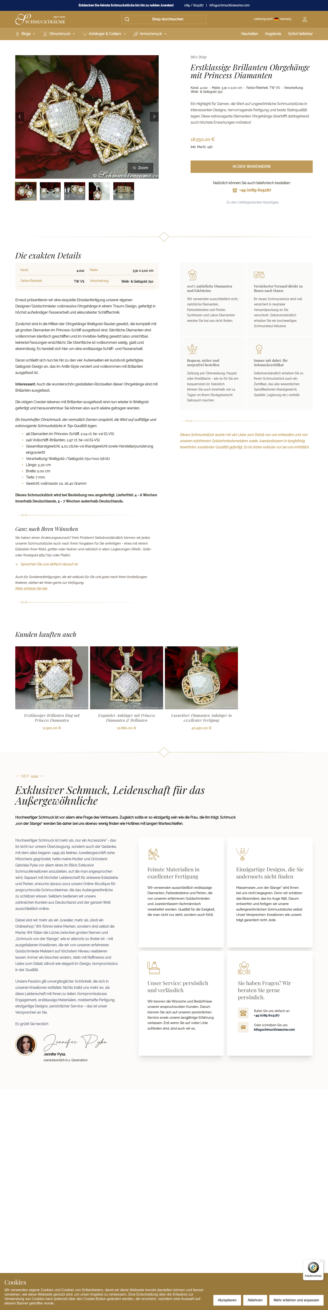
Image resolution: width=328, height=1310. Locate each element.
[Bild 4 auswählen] (99, 191)
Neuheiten (249, 34)
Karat (24, 270)
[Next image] (154, 117)
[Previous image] (19, 117)
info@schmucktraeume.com (229, 5)
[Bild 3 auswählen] (74, 191)
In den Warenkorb (252, 166)
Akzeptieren (227, 1300)
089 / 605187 (193, 5)
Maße (94, 270)
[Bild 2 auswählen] (50, 191)
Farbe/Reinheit (31, 281)
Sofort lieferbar (300, 34)
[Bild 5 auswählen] (123, 191)
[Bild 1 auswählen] (25, 191)
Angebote (273, 34)
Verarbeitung (99, 281)
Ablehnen (255, 1300)
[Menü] (321, 1262)
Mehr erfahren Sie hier (31, 588)
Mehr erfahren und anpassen (296, 1300)
